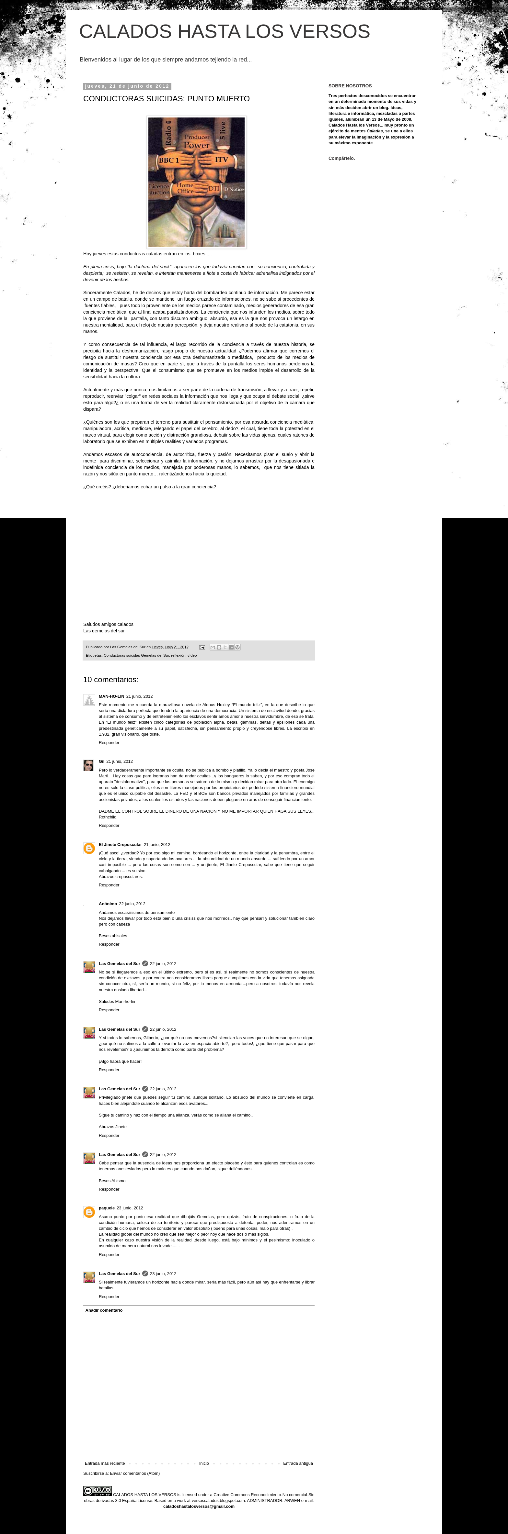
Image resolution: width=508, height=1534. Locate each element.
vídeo (192, 655)
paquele (107, 1208)
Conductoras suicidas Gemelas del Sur (136, 655)
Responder (109, 742)
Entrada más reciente (105, 1463)
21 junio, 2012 (139, 696)
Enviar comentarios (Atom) (135, 1473)
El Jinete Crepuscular (120, 844)
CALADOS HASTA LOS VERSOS (224, 31)
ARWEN (292, 1500)
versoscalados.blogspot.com (218, 1500)
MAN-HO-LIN (111, 696)
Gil (101, 761)
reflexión (178, 655)
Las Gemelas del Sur (119, 963)
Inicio (204, 1463)
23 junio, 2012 (130, 1208)
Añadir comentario (104, 1310)
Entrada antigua (298, 1463)
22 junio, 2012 (132, 903)
